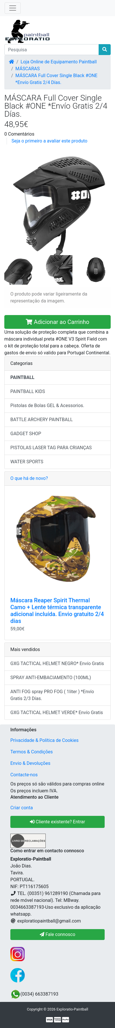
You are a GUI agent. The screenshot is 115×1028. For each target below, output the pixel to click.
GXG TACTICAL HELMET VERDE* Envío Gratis (56, 712)
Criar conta (21, 807)
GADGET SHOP (25, 433)
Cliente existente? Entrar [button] (57, 821)
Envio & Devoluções (30, 763)
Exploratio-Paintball (72, 1009)
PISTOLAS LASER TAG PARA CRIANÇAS (51, 447)
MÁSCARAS (28, 68)
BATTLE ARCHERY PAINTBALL (41, 419)
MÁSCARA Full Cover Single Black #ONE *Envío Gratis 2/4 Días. (56, 79)
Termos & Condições (31, 752)
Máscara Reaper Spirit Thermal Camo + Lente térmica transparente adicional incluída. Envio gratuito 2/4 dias (57, 610)
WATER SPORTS (26, 461)
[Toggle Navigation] (13, 8)
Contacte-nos (24, 774)
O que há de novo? (29, 478)
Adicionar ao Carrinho (57, 321)
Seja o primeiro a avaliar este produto (49, 141)
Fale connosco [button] (57, 934)
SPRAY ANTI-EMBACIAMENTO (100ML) (50, 677)
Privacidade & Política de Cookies (44, 740)
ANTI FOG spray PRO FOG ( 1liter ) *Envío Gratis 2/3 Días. (52, 695)
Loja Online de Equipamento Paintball (59, 62)
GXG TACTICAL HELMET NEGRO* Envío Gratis (57, 663)
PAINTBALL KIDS (27, 391)
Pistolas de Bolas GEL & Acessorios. (47, 405)
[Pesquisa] (51, 49)
